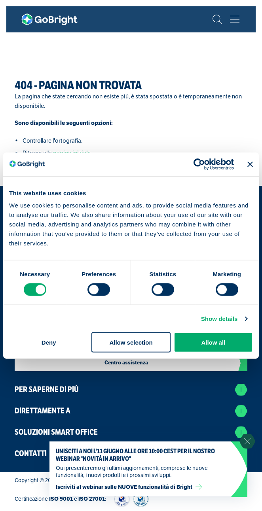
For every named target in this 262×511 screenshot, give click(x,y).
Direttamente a (131, 411)
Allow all (213, 342)
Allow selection (130, 342)
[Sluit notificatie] (247, 441)
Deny (49, 342)
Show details (219, 318)
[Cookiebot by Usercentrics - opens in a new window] (199, 164)
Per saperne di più (131, 390)
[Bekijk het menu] (234, 19)
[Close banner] (250, 164)
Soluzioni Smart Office (131, 432)
